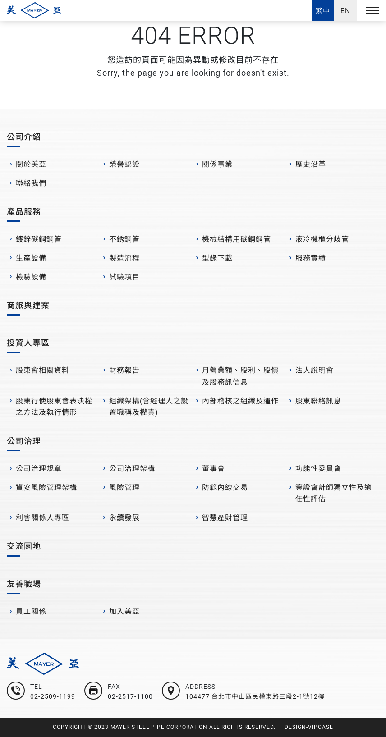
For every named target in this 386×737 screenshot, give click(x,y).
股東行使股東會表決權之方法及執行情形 (54, 407)
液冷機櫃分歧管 (322, 239)
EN (345, 11)
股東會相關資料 (42, 370)
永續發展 (124, 517)
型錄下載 (217, 258)
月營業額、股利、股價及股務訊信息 (240, 376)
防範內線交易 (225, 487)
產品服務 (24, 211)
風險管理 (124, 487)
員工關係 (31, 611)
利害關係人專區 (42, 517)
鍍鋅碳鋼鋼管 (39, 239)
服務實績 (310, 258)
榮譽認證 (124, 164)
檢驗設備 (31, 277)
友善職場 (24, 584)
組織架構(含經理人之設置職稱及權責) (148, 407)
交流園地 (24, 546)
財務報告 (124, 370)
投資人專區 (28, 343)
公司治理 (24, 441)
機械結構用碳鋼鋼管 (236, 239)
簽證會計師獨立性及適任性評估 (333, 493)
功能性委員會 (318, 468)
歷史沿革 (310, 164)
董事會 (213, 468)
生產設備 (31, 258)
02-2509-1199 (52, 696)
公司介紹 (24, 137)
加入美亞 (124, 611)
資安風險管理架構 (46, 487)
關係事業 (217, 164)
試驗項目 (124, 277)
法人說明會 (314, 370)
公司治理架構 (132, 468)
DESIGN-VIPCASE (309, 727)
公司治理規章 (39, 468)
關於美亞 (31, 164)
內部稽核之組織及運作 (240, 401)
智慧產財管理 (225, 517)
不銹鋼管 (124, 239)
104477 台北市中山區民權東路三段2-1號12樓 (255, 696)
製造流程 (124, 258)
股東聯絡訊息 (318, 401)
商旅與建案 (28, 305)
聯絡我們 (31, 183)
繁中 (323, 11)
